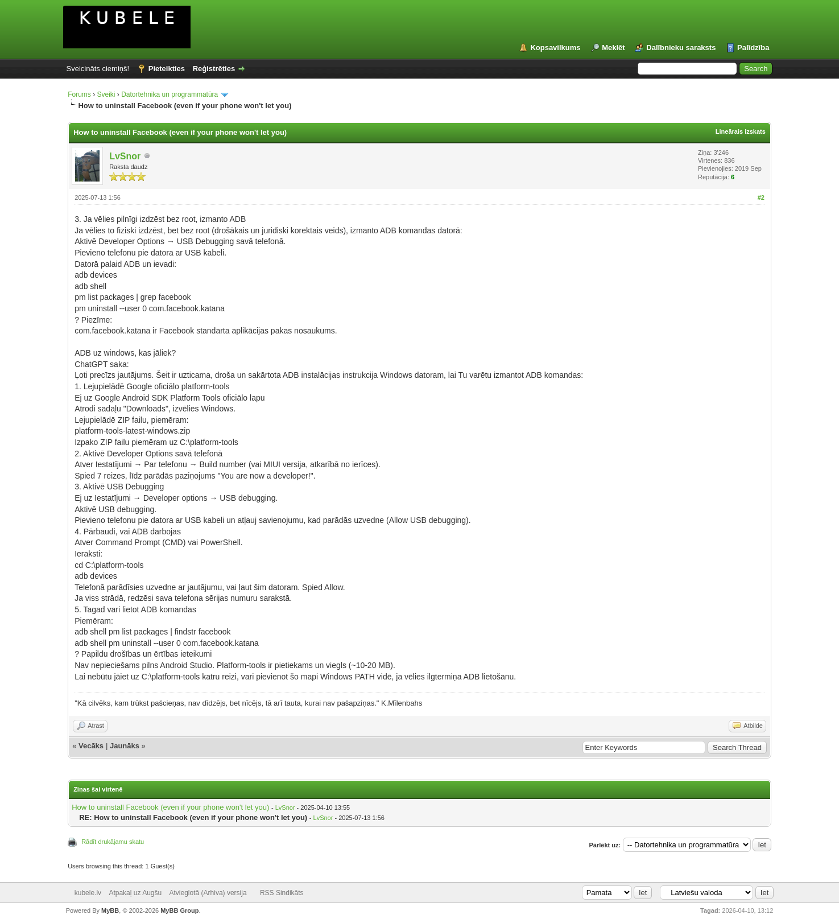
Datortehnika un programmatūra (169, 94)
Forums (79, 94)
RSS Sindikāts (282, 893)
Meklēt (613, 47)
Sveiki (106, 94)
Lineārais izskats (741, 131)
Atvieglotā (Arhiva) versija (208, 893)
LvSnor (124, 156)
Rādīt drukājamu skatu (112, 841)
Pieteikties (166, 68)
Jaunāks (124, 745)
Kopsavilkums (555, 47)
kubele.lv (88, 893)
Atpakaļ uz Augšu (135, 893)
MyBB (110, 910)
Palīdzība (753, 47)
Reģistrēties (214, 68)
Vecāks (91, 745)
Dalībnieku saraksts (681, 47)
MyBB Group (179, 910)
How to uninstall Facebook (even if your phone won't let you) (170, 807)
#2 (761, 197)
